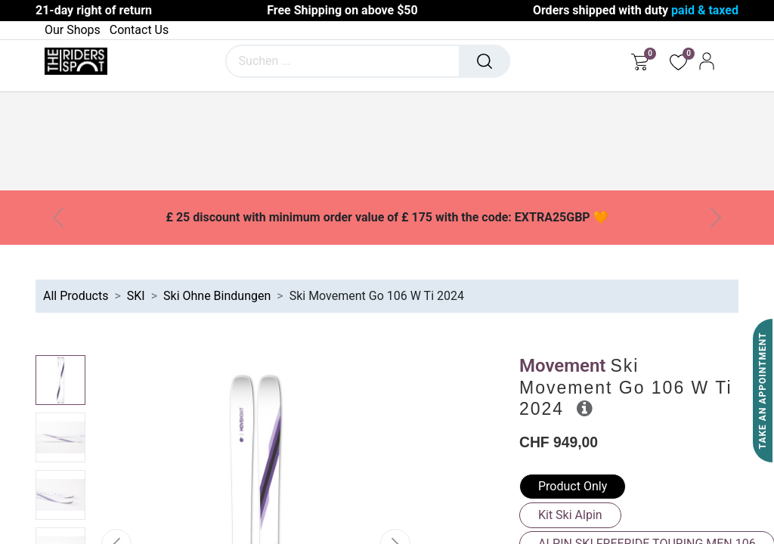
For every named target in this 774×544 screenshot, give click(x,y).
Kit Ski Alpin (570, 515)
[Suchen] (484, 61)
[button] (585, 408)
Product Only (572, 486)
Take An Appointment (762, 391)
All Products (75, 296)
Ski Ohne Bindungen (217, 296)
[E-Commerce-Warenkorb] (640, 61)
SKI (136, 296)
